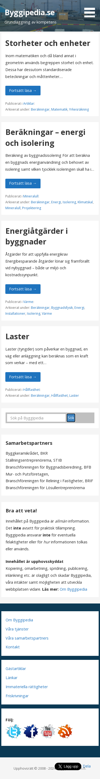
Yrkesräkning (79, 109)
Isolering (69, 202)
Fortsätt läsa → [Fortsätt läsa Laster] (23, 376)
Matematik (59, 109)
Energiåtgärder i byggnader (36, 236)
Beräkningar (40, 109)
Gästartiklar (16, 668)
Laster (17, 336)
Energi (56, 202)
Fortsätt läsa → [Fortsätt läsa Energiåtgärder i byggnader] (23, 288)
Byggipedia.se (30, 12)
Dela (87, 766)
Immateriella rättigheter (27, 686)
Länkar (11, 677)
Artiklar (28, 103)
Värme (28, 301)
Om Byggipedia (73, 589)
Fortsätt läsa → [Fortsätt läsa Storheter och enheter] (23, 90)
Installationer (15, 313)
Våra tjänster (17, 629)
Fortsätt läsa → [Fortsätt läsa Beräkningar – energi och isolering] (23, 183)
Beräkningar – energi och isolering (45, 137)
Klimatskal (85, 202)
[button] (91, 9)
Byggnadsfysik (62, 307)
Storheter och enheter (47, 43)
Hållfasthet (31, 389)
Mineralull (30, 196)
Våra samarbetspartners (27, 638)
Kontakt (13, 646)
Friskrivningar (17, 695)
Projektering (31, 208)
